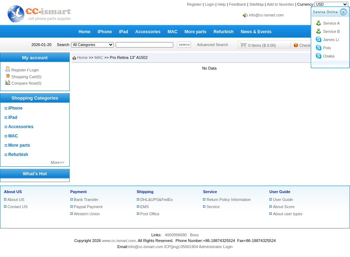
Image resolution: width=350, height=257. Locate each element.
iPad (123, 31)
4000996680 (176, 235)
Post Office (150, 214)
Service (210, 192)
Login (209, 4)
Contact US (18, 207)
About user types (287, 214)
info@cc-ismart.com (266, 15)
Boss (194, 235)
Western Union (87, 214)
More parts (195, 31)
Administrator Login (216, 247)
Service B (331, 31)
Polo (327, 48)
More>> (57, 162)
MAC (172, 31)
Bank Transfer (86, 199)
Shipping (145, 192)
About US (13, 192)
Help (222, 4)
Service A (331, 23)
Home (84, 31)
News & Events (256, 31)
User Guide (279, 192)
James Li (331, 39)
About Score (284, 207)
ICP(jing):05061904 (181, 247)
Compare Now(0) (26, 83)
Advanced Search (212, 44)
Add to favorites (280, 4)
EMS (144, 207)
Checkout (307, 45)
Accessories (148, 31)
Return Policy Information (228, 199)
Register (194, 4)
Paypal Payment (88, 207)
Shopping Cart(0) (26, 77)
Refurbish (224, 31)
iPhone (105, 31)
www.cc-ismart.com (119, 240)
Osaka (329, 56)
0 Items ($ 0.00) (262, 45)
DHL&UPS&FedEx (156, 199)
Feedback (237, 4)
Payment (78, 192)
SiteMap (256, 4)
